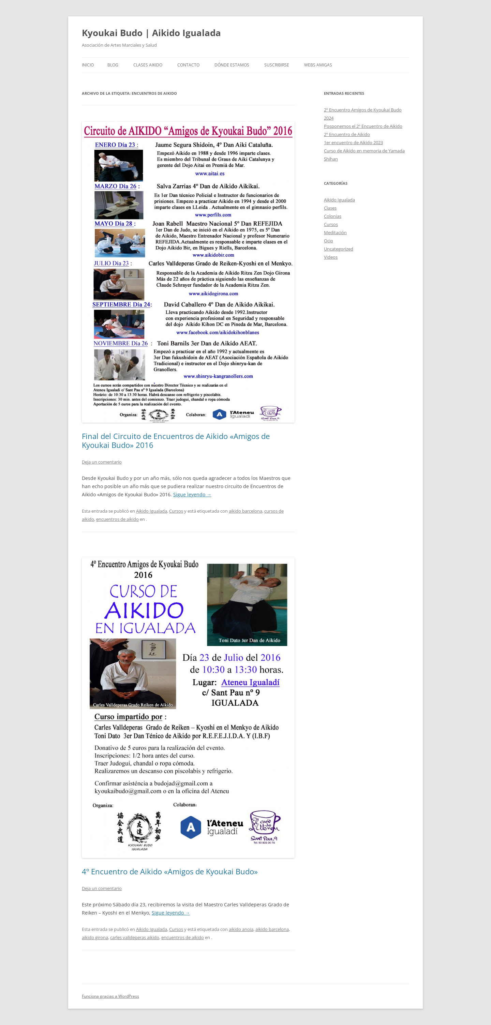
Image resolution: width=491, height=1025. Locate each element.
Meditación (335, 232)
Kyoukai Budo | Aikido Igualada (151, 33)
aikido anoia (241, 929)
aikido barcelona (245, 511)
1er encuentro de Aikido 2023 (353, 142)
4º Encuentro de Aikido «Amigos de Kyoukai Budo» (170, 871)
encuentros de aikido (117, 519)
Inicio (88, 65)
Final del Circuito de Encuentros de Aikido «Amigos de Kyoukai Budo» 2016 (176, 440)
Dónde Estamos (231, 65)
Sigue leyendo (192, 494)
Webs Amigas (318, 65)
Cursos (176, 511)
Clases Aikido (147, 65)
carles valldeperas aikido (134, 937)
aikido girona (95, 937)
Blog (112, 65)
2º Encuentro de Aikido (347, 134)
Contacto (188, 65)
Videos (331, 257)
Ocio (328, 241)
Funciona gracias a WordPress (110, 996)
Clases (330, 208)
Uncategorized (338, 249)
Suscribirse (276, 65)
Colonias (332, 216)
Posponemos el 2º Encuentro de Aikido (363, 126)
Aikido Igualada (151, 511)
